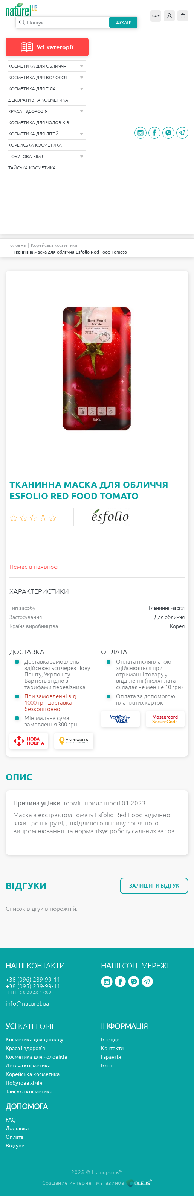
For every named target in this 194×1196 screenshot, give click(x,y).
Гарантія (111, 1057)
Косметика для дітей (46, 133)
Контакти (112, 1048)
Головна (17, 245)
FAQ (11, 1120)
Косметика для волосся (46, 77)
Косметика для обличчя (46, 66)
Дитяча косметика (28, 1065)
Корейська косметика (35, 145)
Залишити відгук (154, 886)
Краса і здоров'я (46, 111)
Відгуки (15, 1146)
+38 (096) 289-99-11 (33, 979)
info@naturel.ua (27, 1003)
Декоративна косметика (38, 99)
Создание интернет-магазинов (97, 1183)
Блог (107, 1065)
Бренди (110, 1039)
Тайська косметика (32, 167)
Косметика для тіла (46, 88)
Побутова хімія (46, 156)
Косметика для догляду (34, 1039)
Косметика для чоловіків (38, 122)
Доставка (17, 1128)
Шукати (123, 22)
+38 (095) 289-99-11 (33, 986)
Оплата (14, 1137)
